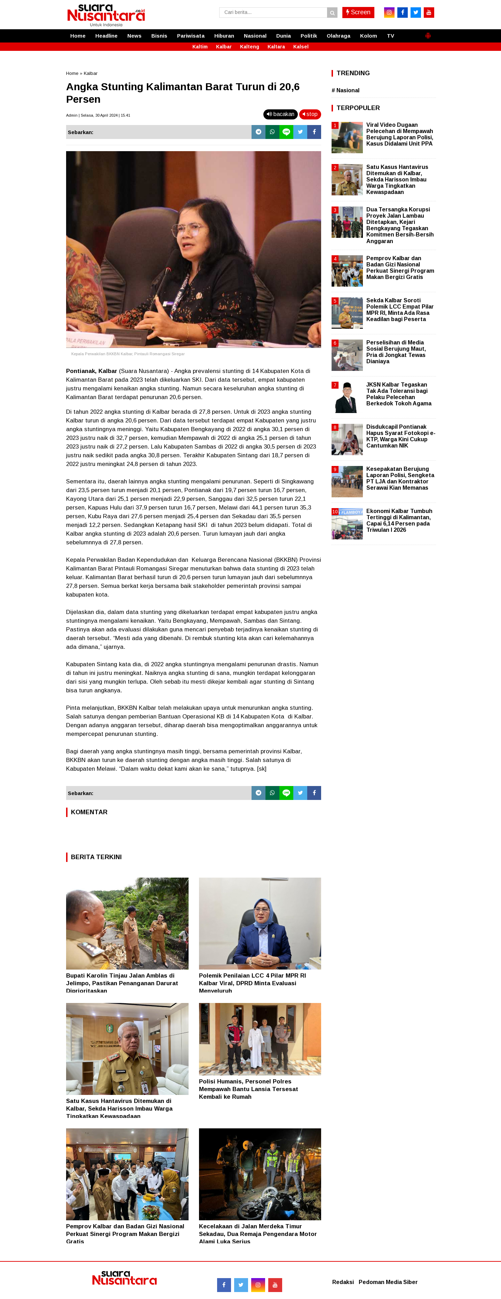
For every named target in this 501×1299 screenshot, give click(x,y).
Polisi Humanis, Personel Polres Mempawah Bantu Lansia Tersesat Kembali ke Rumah (248, 1089)
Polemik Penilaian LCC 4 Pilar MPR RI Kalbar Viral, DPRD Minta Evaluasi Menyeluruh (252, 983)
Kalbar (224, 46)
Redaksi (343, 1282)
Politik (309, 36)
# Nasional (345, 90)
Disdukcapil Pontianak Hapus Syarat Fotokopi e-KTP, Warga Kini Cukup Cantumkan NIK (401, 436)
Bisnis (159, 36)
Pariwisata (191, 36)
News (134, 36)
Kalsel (301, 46)
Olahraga (338, 36)
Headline (106, 36)
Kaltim (200, 46)
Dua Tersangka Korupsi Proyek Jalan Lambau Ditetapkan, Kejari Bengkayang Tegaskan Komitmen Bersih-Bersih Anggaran (400, 225)
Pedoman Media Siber (388, 1282)
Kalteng (249, 46)
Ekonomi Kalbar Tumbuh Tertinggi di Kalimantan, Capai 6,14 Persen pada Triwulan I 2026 (399, 520)
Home (78, 36)
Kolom (368, 36)
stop (310, 114)
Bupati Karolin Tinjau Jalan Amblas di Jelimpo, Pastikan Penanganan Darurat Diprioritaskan (122, 983)
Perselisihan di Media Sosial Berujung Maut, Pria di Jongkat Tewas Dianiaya (396, 352)
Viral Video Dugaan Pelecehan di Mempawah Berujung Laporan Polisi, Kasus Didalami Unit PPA (399, 134)
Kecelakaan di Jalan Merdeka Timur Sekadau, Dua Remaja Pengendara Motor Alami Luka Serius (258, 1234)
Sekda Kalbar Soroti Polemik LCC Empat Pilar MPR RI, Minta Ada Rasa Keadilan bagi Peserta (400, 309)
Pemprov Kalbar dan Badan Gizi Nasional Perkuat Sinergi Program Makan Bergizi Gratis (125, 1234)
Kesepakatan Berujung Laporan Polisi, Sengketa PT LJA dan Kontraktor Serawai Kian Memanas (400, 478)
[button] (427, 32)
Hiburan (224, 36)
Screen (358, 12)
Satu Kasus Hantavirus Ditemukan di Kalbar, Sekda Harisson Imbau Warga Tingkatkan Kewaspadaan (119, 1109)
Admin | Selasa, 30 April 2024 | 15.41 (98, 115)
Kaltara (276, 46)
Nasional (255, 36)
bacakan (280, 114)
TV (390, 36)
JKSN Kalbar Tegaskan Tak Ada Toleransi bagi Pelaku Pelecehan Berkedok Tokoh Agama (398, 394)
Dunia (283, 36)
